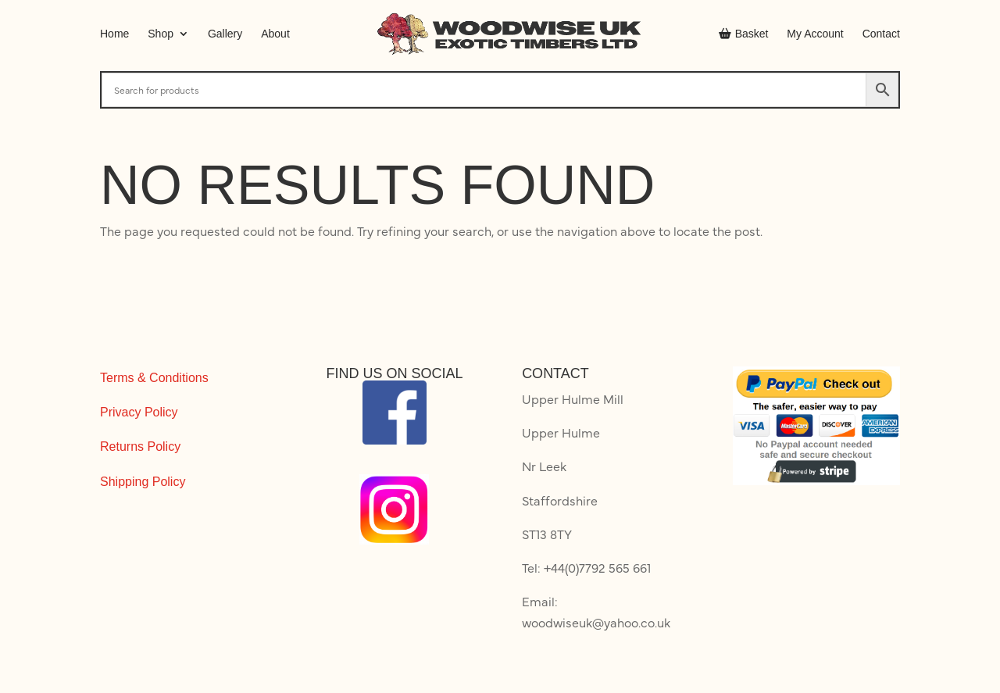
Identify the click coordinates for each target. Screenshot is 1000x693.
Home (114, 33)
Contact (881, 33)
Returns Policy (140, 446)
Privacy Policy (139, 412)
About (275, 33)
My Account (815, 33)
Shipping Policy (142, 481)
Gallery (225, 33)
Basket (744, 33)
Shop (160, 33)
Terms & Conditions (154, 377)
